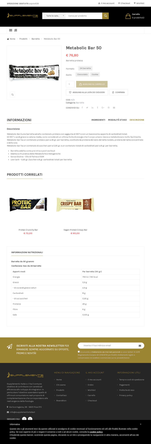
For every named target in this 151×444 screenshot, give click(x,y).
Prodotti (23, 39)
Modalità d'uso (117, 119)
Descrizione (137, 119)
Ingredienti (98, 119)
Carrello (91, 395)
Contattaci (61, 395)
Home (12, 39)
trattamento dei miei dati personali (106, 352)
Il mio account (106, 3)
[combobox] (53, 16)
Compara (120, 92)
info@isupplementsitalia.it (22, 412)
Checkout (124, 3)
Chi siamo (61, 385)
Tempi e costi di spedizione (131, 379)
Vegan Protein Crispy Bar (75, 230)
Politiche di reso (126, 390)
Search (105, 16)
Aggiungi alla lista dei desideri (89, 92)
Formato (70, 69)
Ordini (90, 385)
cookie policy (96, 432)
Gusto (69, 75)
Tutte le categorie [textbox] (54, 16)
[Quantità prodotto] (70, 84)
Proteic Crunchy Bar (28, 230)
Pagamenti (124, 385)
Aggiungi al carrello (94, 84)
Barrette (36, 39)
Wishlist (139, 3)
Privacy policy (125, 395)
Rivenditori (61, 400)
